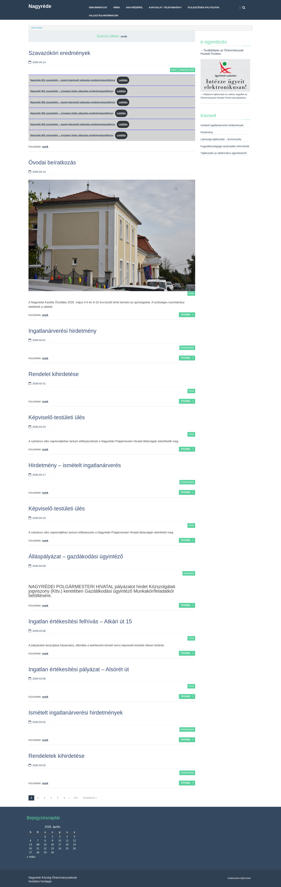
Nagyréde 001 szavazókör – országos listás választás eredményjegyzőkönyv (71, 91)
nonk (124, 36)
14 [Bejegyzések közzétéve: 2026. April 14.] (37, 844)
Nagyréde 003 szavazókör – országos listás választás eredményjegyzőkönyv (71, 135)
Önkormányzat (98, 7)
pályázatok (189, 573)
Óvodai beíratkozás (52, 162)
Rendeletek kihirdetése (56, 756)
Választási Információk (103, 15)
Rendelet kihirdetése (53, 374)
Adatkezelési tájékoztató (239, 878)
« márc (31, 856)
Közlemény (207, 132)
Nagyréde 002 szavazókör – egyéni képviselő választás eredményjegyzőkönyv (72, 102)
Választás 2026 (186, 70)
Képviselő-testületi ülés (56, 417)
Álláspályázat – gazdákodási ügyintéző (75, 556)
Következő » (90, 797)
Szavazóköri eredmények (59, 53)
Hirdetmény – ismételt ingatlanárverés (74, 465)
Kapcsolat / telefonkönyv (165, 7)
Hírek (116, 7)
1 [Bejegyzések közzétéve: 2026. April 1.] (45, 836)
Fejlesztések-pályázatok (203, 7)
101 (76, 797)
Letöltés (123, 80)
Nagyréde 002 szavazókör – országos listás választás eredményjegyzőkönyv (71, 113)
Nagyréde (39, 6)
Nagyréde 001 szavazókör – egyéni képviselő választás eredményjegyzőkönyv (72, 80)
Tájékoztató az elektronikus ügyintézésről (223, 153)
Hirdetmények (187, 347)
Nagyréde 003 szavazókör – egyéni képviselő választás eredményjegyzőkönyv (72, 124)
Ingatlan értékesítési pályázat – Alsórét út (78, 669)
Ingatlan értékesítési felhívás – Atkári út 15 (80, 621)
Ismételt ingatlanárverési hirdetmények (75, 712)
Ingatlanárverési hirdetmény (62, 331)
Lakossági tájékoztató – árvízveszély (221, 139)
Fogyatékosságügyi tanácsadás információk (225, 146)
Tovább (187, 314)
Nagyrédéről (134, 7)
